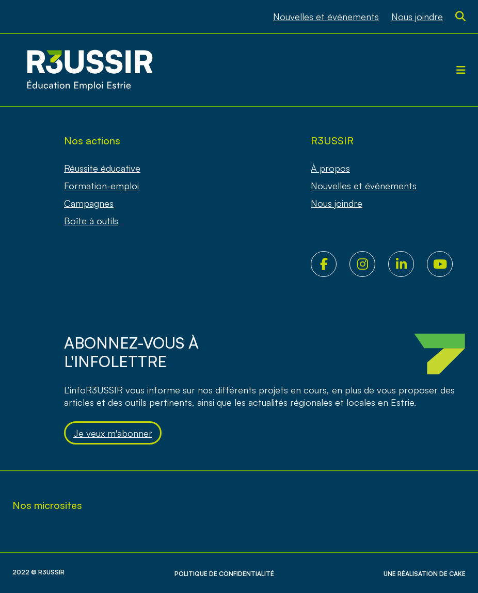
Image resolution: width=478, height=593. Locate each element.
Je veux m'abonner (112, 433)
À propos (330, 168)
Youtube (446, 264)
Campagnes (89, 203)
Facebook (330, 264)
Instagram (368, 264)
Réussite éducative (102, 168)
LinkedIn (407, 264)
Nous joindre (417, 16)
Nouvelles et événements (326, 16)
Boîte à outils (91, 220)
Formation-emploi (101, 185)
